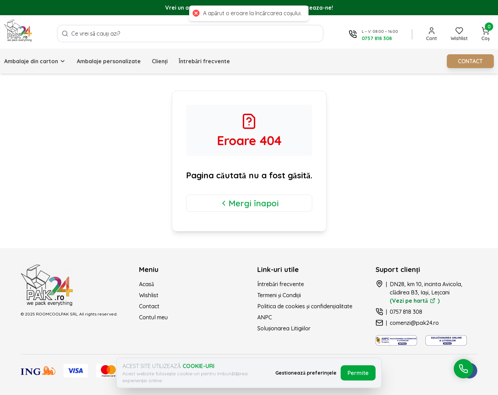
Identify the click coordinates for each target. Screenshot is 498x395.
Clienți (160, 61)
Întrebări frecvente (204, 61)
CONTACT (470, 61)
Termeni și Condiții (279, 295)
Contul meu (153, 317)
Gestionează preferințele (305, 373)
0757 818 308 (406, 311)
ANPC (264, 317)
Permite (358, 372)
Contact (149, 306)
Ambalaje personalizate (109, 61)
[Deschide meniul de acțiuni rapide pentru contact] (463, 368)
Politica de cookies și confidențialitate (304, 306)
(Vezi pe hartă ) (415, 300)
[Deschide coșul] (485, 34)
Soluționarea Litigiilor (284, 328)
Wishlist (148, 295)
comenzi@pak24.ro (414, 322)
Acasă (146, 284)
